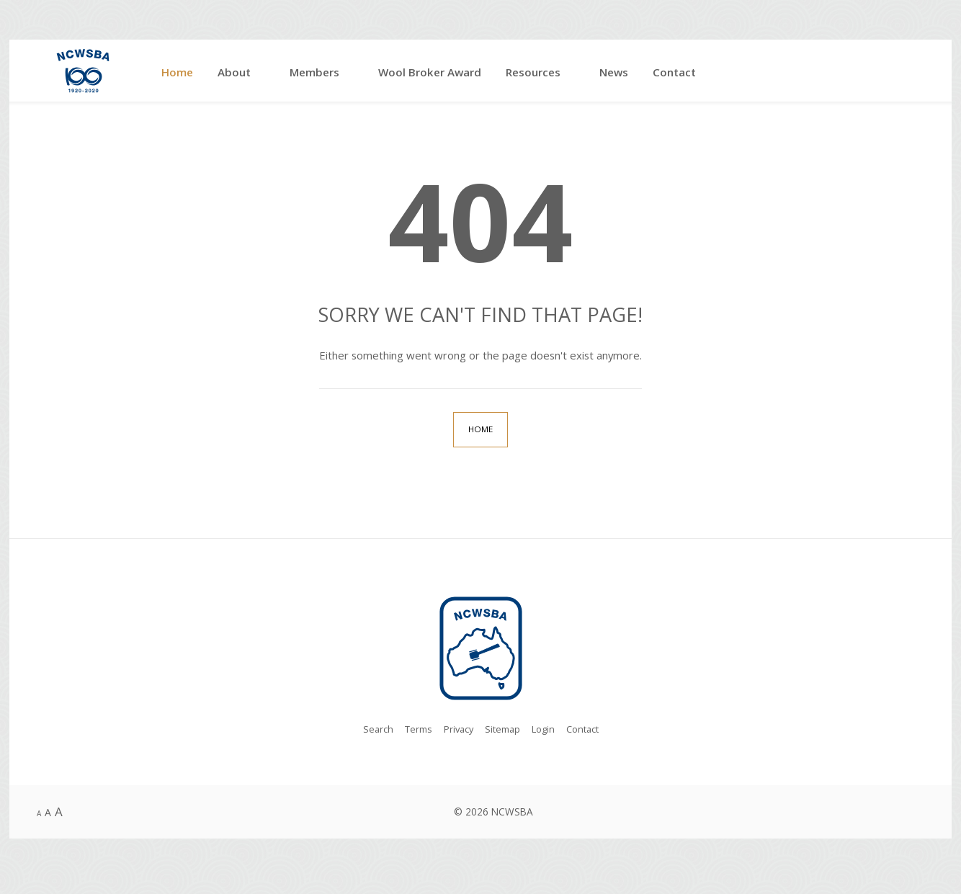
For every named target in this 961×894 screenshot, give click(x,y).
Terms (414, 730)
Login (545, 730)
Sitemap (503, 730)
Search (372, 730)
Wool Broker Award (429, 72)
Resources (533, 72)
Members (314, 72)
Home (177, 72)
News (613, 72)
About (234, 72)
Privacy (457, 730)
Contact (674, 72)
